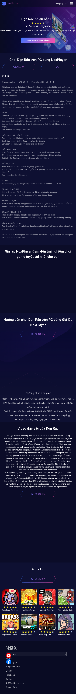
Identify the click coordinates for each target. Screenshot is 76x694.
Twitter (9, 679)
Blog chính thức (13, 666)
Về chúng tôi (11, 662)
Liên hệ (9, 671)
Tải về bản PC (18, 67)
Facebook (10, 675)
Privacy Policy (12, 687)
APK (57, 67)
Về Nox (9, 658)
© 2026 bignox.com (15, 683)
